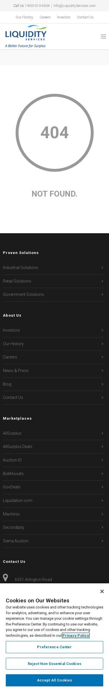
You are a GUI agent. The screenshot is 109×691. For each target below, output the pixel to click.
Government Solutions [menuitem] (23, 294)
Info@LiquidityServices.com (74, 6)
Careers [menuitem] (45, 17)
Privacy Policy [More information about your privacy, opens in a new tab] (75, 635)
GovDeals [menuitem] (12, 487)
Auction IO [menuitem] (12, 460)
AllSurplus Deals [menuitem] (17, 446)
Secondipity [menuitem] (13, 527)
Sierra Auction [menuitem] (16, 541)
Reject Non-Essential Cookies (54, 664)
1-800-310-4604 (37, 6)
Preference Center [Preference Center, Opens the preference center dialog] (54, 647)
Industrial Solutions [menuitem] (20, 267)
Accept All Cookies (54, 680)
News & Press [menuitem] (16, 370)
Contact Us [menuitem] (85, 17)
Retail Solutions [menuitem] (17, 281)
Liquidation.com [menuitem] (17, 500)
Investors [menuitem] (64, 17)
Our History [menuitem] (24, 17)
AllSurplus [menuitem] (12, 433)
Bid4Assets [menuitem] (13, 473)
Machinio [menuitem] (11, 514)
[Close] (102, 591)
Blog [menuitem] (7, 384)
